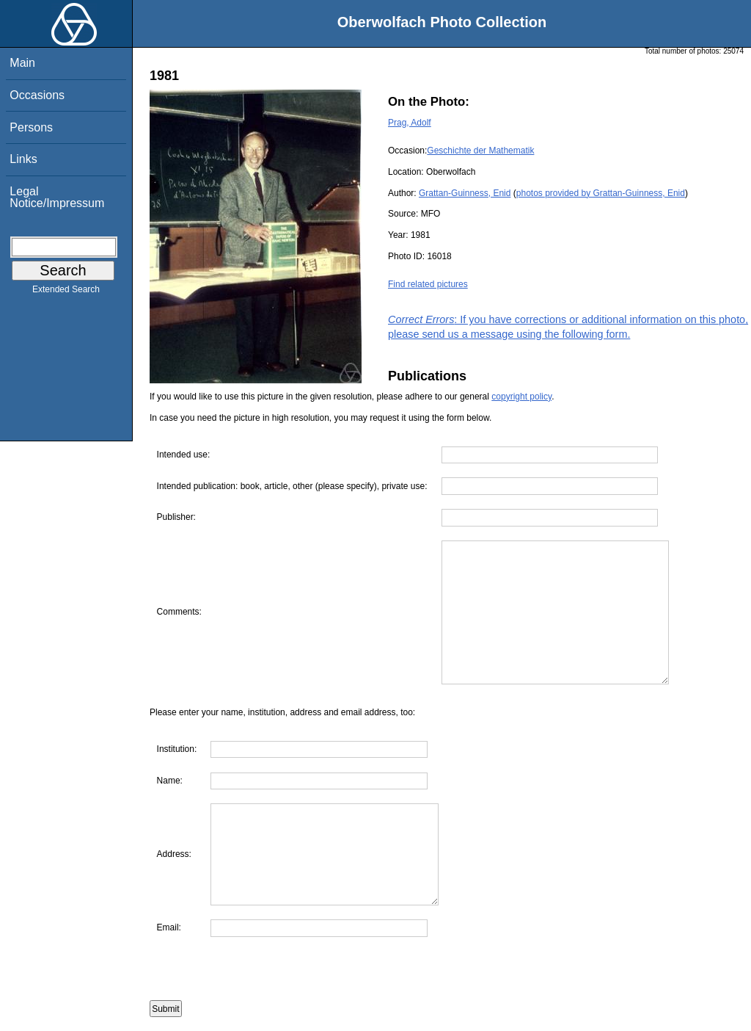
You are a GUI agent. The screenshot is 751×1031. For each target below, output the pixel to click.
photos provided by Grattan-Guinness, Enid (600, 193)
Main (22, 63)
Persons (31, 127)
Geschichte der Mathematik (480, 150)
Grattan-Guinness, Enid (464, 193)
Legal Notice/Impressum (57, 197)
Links (23, 159)
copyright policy (521, 396)
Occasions (37, 95)
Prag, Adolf (409, 122)
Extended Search (66, 292)
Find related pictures (428, 284)
